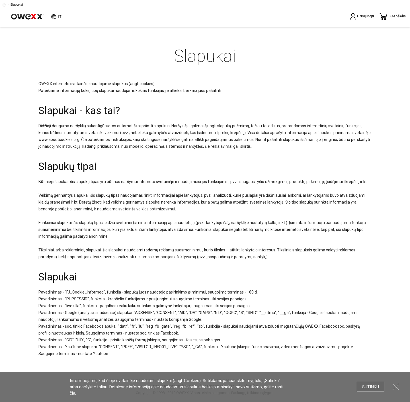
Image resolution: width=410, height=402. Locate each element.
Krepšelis (392, 16)
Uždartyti (395, 386)
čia (72, 393)
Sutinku (370, 386)
